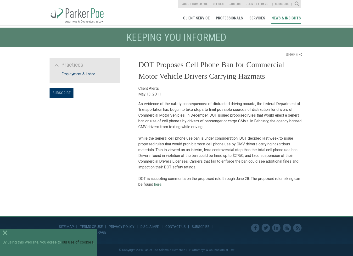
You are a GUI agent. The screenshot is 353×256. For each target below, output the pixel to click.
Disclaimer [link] (149, 227)
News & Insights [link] (286, 18)
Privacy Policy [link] (121, 227)
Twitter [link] (266, 228)
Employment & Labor (78, 74)
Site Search (297, 4)
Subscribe (61, 93)
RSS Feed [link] (297, 228)
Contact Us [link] (175, 227)
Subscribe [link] (282, 4)
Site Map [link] (66, 227)
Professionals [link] (229, 18)
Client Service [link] (196, 18)
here (158, 184)
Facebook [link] (255, 228)
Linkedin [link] (276, 228)
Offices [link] (218, 4)
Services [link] (257, 18)
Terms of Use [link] (91, 227)
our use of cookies (77, 242)
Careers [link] (235, 4)
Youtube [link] (287, 228)
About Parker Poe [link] (195, 4)
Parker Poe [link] (80, 12)
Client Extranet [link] (258, 4)
